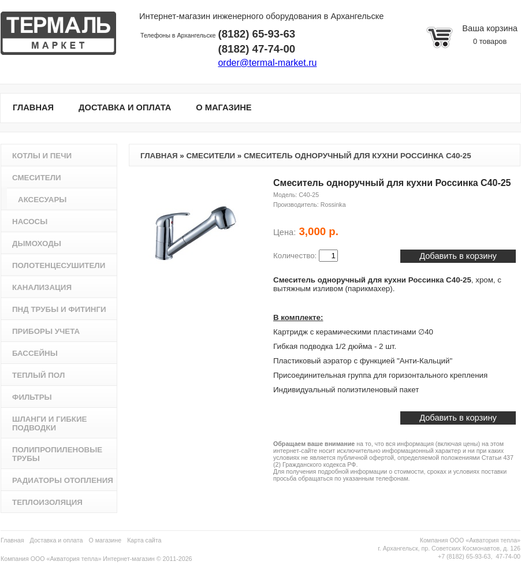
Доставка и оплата (56, 540)
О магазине (105, 540)
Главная (159, 155)
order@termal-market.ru (267, 63)
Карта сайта (144, 540)
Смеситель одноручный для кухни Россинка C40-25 (357, 155)
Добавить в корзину (458, 417)
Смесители (210, 155)
